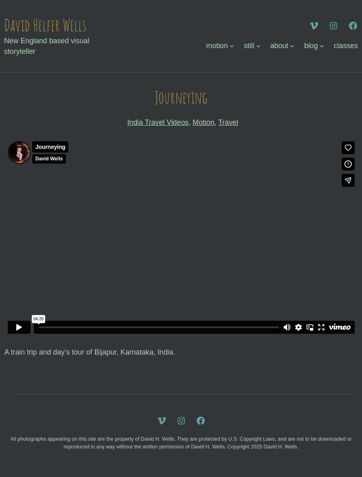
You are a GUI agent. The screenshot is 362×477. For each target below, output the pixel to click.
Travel (228, 122)
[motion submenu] (232, 46)
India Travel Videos (158, 122)
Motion (203, 122)
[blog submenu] (322, 46)
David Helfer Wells (45, 25)
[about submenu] (292, 46)
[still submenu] (258, 46)
